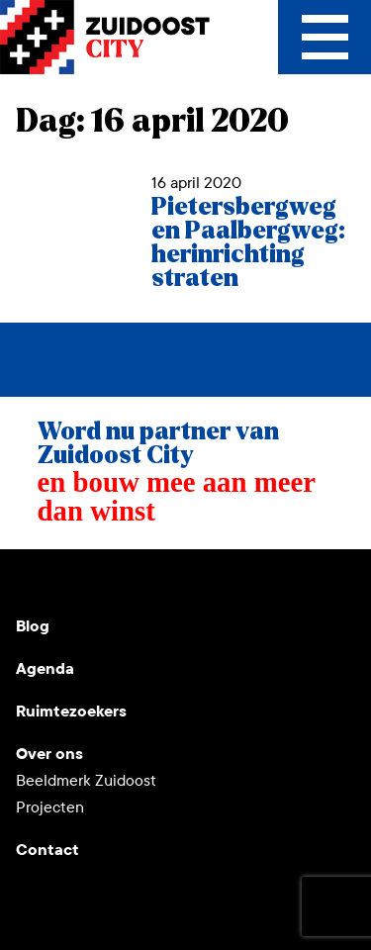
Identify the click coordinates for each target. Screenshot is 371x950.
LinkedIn (126, 581)
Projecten (50, 807)
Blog (32, 626)
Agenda (45, 668)
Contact (47, 849)
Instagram (79, 581)
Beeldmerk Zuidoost (86, 780)
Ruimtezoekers (71, 711)
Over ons (49, 753)
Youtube (31, 581)
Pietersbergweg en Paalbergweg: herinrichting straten (248, 243)
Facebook (174, 581)
